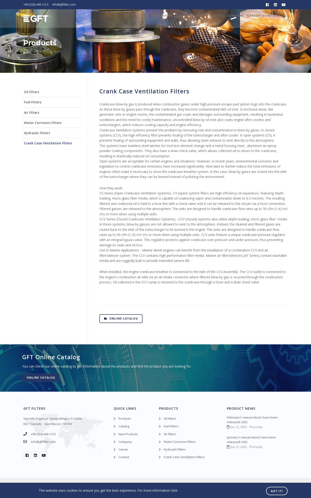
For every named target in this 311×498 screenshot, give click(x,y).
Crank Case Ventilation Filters (48, 143)
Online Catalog (121, 318)
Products (131, 18)
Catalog (157, 18)
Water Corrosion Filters (42, 123)
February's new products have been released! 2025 (252, 419)
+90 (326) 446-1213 (35, 4)
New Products (189, 18)
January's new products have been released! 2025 (251, 439)
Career (245, 18)
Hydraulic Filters (37, 133)
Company (221, 18)
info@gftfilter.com (64, 4)
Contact (269, 18)
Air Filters (31, 112)
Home (269, 42)
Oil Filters (31, 92)
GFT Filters (48, 488)
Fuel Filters (32, 102)
